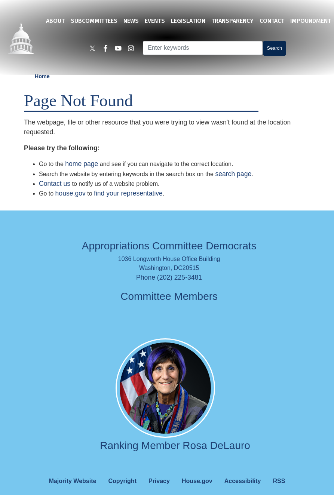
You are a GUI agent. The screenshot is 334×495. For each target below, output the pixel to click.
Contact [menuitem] (272, 20)
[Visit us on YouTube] (120, 49)
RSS (279, 470)
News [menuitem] (131, 20)
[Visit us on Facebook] (107, 49)
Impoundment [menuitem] (310, 20)
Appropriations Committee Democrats (169, 235)
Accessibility (242, 470)
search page (233, 162)
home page (81, 153)
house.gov (70, 182)
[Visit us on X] (94, 49)
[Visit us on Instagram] (132, 49)
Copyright (122, 470)
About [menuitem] (55, 20)
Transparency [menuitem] (232, 20)
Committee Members (169, 285)
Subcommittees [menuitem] (94, 20)
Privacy (159, 470)
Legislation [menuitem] (188, 20)
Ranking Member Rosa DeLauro (175, 434)
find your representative (128, 182)
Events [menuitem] (155, 20)
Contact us (54, 172)
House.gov (197, 470)
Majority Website (72, 470)
